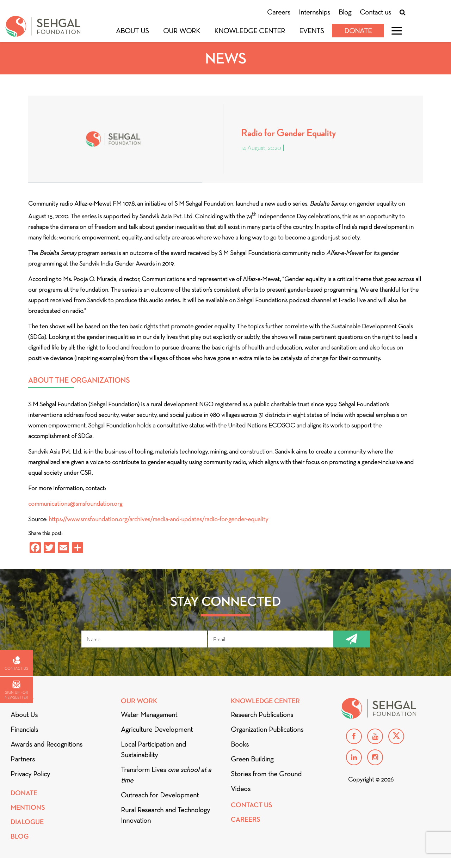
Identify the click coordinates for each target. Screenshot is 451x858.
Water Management (149, 714)
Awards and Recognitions (46, 744)
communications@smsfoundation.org (75, 503)
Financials (24, 729)
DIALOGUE (27, 822)
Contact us (375, 12)
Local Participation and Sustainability (153, 749)
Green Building (252, 759)
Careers (278, 12)
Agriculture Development (157, 729)
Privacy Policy (30, 773)
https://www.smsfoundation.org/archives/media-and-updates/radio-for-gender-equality (158, 519)
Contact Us (251, 805)
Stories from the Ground (266, 773)
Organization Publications (267, 729)
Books (240, 744)
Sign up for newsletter (16, 690)
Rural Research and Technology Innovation (165, 814)
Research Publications (262, 714)
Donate (358, 30)
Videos (241, 788)
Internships (314, 12)
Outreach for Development (160, 795)
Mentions (28, 807)
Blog (345, 12)
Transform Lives (166, 774)
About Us (132, 30)
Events (311, 30)
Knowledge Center (249, 30)
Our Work (181, 30)
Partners (23, 759)
